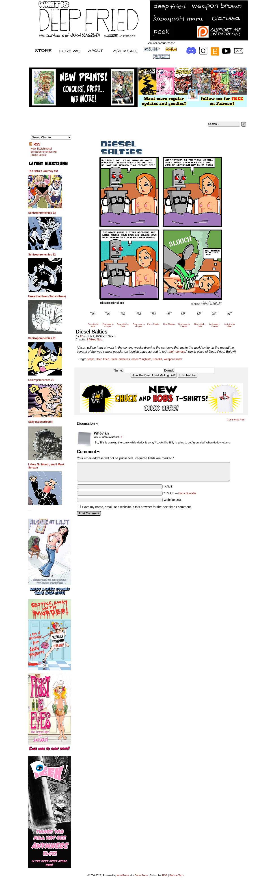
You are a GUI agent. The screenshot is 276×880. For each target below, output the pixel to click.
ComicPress (141, 875)
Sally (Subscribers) (40, 421)
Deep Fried (102, 359)
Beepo (91, 359)
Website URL (173, 500)
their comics (176, 351)
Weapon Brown (173, 359)
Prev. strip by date (123, 325)
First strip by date (93, 325)
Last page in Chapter (214, 325)
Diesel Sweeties (120, 359)
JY (81, 336)
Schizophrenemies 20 (41, 380)
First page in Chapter (108, 325)
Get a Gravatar (187, 493)
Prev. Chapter (153, 324)
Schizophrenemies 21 (42, 338)
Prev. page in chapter (138, 325)
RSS (36, 144)
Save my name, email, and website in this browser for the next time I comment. (137, 507)
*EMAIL (180, 493)
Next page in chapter (184, 325)
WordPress (123, 875)
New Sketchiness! (41, 148)
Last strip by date (229, 325)
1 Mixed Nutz (94, 339)
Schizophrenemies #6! (43, 151)
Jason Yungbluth (141, 359)
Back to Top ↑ (176, 875)
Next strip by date (199, 325)
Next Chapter (169, 324)
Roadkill (157, 359)
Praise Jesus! (38, 154)
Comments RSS (236, 419)
